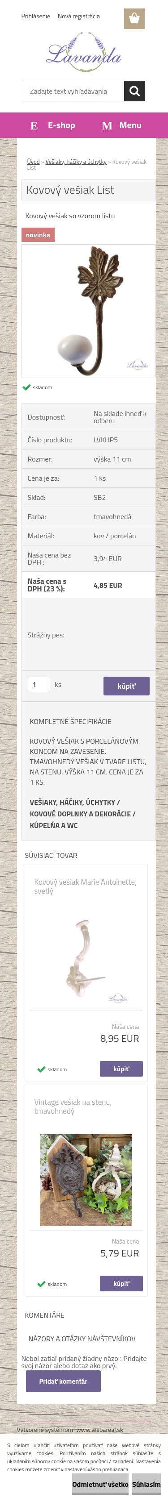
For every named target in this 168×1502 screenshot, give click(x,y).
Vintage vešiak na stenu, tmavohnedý (73, 1106)
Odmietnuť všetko (100, 1484)
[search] (134, 91)
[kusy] (39, 684)
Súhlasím (146, 1484)
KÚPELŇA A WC (54, 825)
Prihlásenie (36, 16)
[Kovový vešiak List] (88, 248)
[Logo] (84, 52)
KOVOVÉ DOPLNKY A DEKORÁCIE (80, 813)
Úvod (33, 161)
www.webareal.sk (99, 1429)
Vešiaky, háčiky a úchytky (76, 161)
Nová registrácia (79, 16)
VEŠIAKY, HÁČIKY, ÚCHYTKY (73, 802)
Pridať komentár (63, 1381)
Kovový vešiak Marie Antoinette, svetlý (85, 886)
